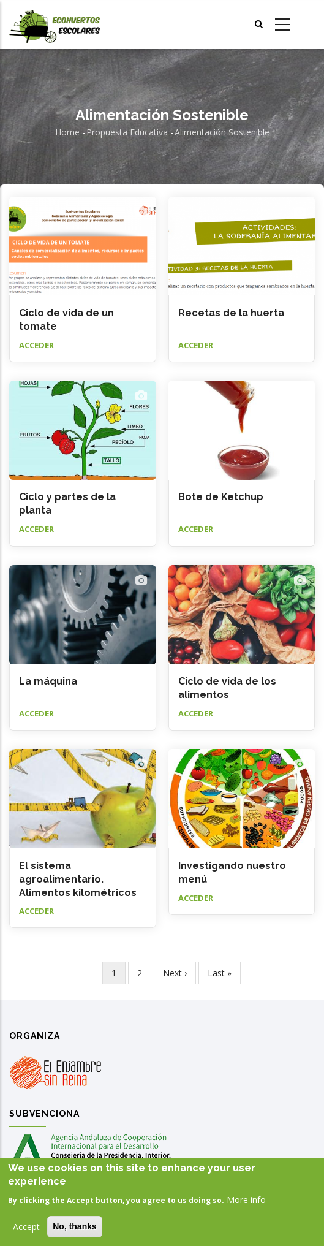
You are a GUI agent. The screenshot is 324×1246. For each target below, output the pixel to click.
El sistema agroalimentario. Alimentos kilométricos (78, 879)
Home (67, 132)
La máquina (48, 681)
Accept (26, 1227)
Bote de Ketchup (220, 497)
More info (246, 1200)
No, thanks (75, 1226)
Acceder (36, 345)
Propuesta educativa (127, 132)
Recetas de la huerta (231, 313)
